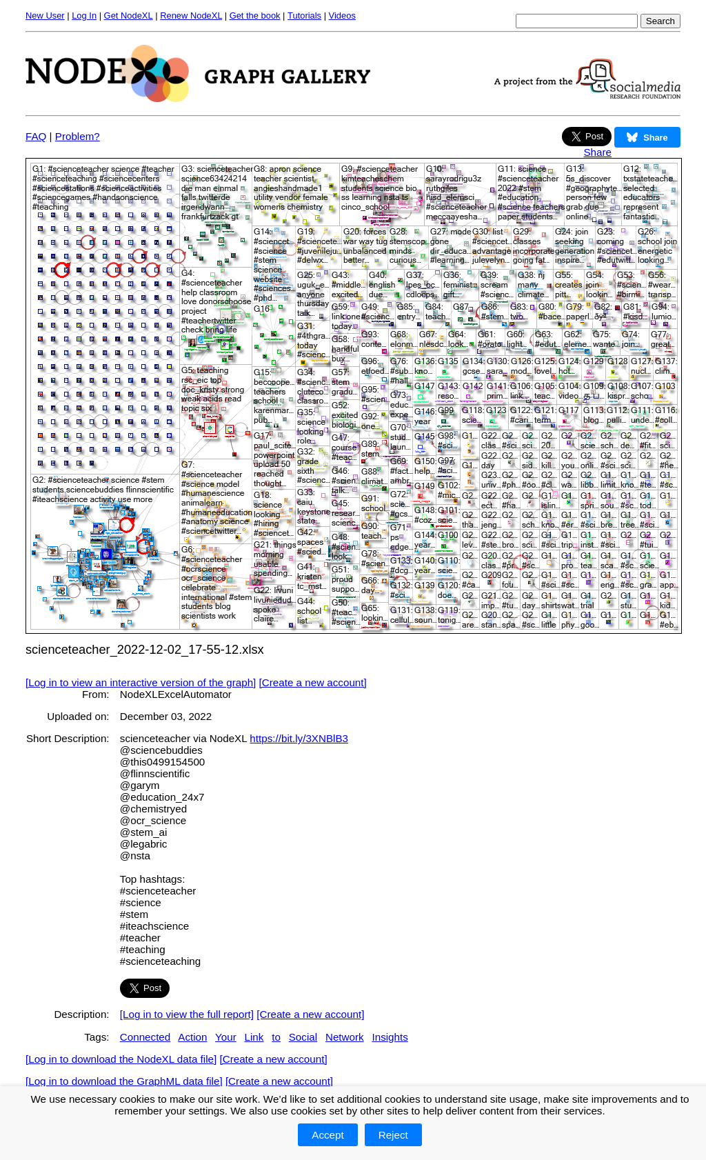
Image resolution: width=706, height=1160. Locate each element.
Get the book (255, 15)
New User (45, 15)
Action (192, 1037)
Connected (145, 1037)
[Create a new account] (313, 682)
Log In (84, 15)
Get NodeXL (128, 15)
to (276, 1037)
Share (597, 152)
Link (254, 1037)
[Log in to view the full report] (187, 1014)
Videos (342, 15)
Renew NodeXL (191, 15)
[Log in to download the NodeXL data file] (121, 1059)
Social (303, 1037)
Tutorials (304, 15)
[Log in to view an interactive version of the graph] (141, 682)
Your (225, 1037)
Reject (393, 1135)
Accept (327, 1135)
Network (344, 1037)
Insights (389, 1037)
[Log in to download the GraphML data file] (124, 1081)
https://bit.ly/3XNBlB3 (299, 738)
